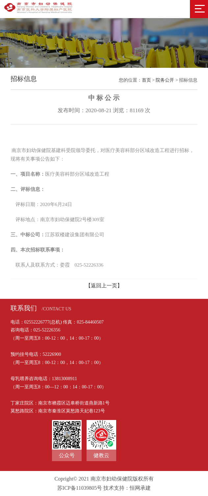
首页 (146, 80)
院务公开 (165, 80)
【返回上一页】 (104, 285)
